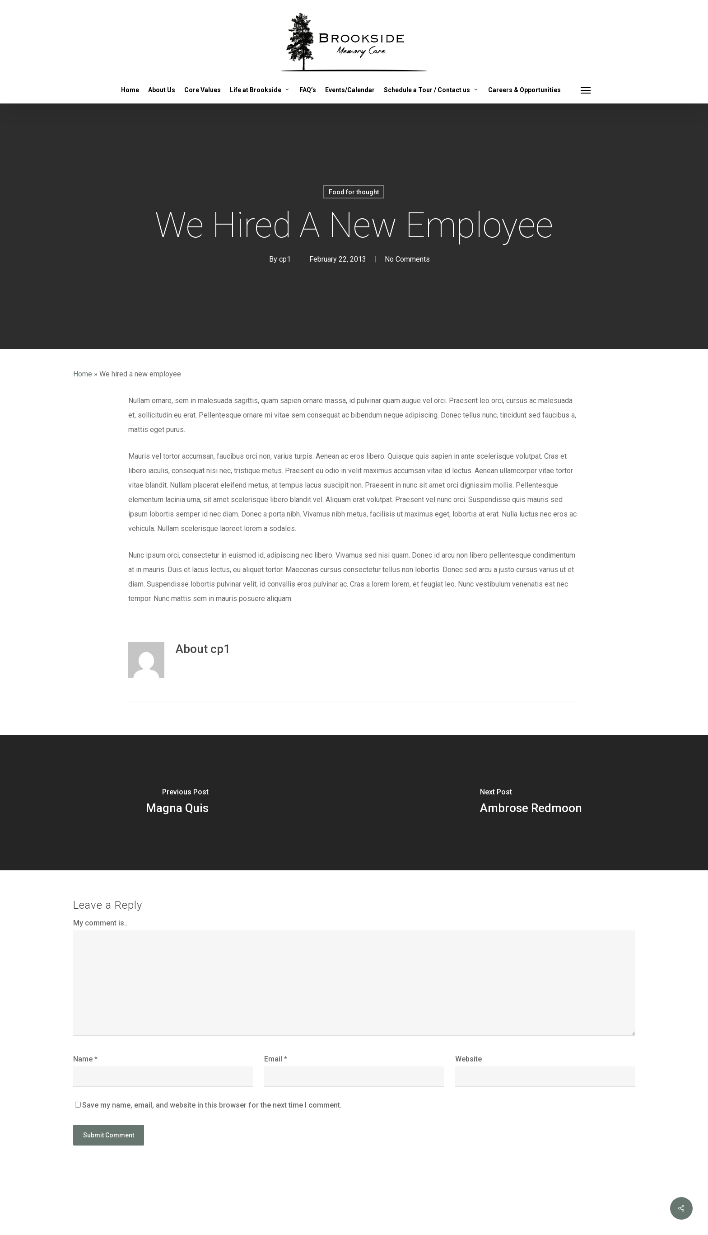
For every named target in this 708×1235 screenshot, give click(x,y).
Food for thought (354, 192)
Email (275, 1059)
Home (82, 374)
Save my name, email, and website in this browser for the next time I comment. (212, 1105)
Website (468, 1059)
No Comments (407, 259)
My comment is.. (100, 923)
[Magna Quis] (177, 802)
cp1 (285, 259)
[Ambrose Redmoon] (531, 802)
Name (85, 1059)
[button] (586, 89)
